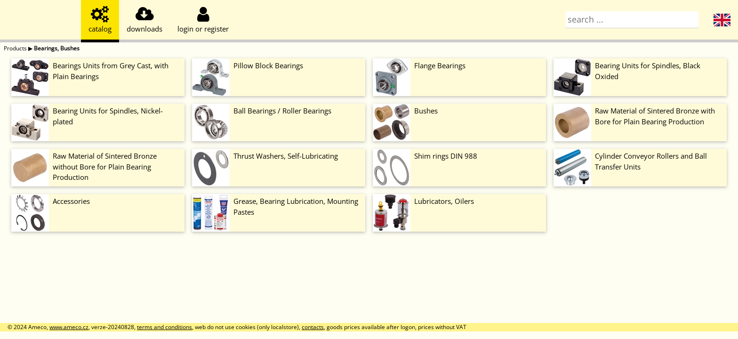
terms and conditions (164, 327)
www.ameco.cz (68, 327)
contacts (313, 327)
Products (15, 48)
